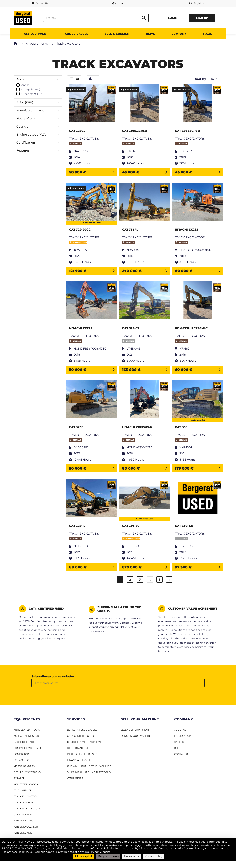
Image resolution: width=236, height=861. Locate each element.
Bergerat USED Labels (82, 729)
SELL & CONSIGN (117, 33)
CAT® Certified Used (80, 735)
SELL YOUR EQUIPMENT (135, 729)
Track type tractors (27, 808)
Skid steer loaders (26, 784)
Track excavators (26, 796)
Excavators (21, 760)
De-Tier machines (78, 747)
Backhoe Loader (25, 741)
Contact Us (40, 3)
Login (172, 17)
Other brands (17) (32, 93)
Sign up (202, 17)
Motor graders (24, 766)
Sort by (200, 79)
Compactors (22, 754)
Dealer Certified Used (82, 754)
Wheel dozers (23, 820)
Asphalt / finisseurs (27, 735)
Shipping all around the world (89, 772)
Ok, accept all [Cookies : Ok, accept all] (83, 856)
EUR (117, 3)
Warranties (75, 778)
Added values (76, 33)
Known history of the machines (89, 766)
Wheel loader (23, 832)
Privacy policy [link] (153, 856)
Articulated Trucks (27, 729)
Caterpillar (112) (30, 89)
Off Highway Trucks (27, 772)
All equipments (37, 43)
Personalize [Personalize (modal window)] (131, 856)
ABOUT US (180, 729)
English (197, 3)
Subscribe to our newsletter (52, 676)
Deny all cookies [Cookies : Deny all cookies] (108, 856)
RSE (176, 747)
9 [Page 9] (159, 579)
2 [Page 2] (130, 579)
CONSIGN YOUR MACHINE (136, 735)
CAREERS (179, 741)
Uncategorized (24, 814)
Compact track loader (29, 747)
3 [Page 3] (140, 579)
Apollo (25, 85)
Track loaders (23, 802)
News (150, 33)
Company (179, 33)
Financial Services (79, 760)
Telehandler (23, 790)
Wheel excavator (26, 826)
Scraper (19, 778)
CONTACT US (181, 754)
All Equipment (36, 33)
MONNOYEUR (182, 735)
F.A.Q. (207, 33)
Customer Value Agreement (86, 741)
